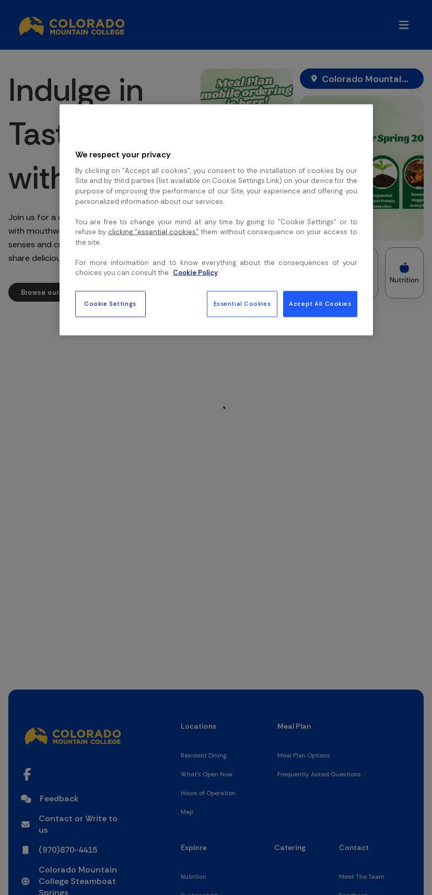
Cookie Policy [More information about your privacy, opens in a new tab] (195, 272)
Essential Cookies (242, 303)
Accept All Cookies (320, 303)
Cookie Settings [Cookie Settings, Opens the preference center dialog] (110, 303)
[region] (216, 219)
